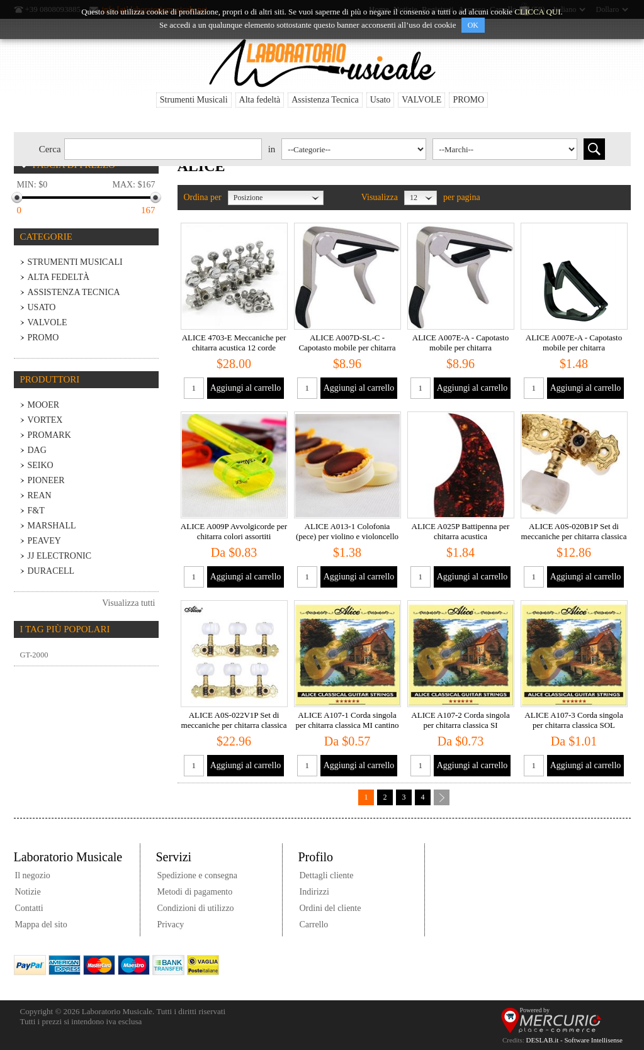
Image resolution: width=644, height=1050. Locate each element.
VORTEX (45, 420)
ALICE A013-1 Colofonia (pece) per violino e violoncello (347, 531)
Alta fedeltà (260, 99)
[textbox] (163, 149)
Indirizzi (314, 891)
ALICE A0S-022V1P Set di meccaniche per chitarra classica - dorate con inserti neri (234, 725)
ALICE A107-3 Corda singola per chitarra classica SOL (573, 720)
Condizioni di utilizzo (195, 908)
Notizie (28, 891)
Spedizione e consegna (197, 875)
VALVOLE (421, 99)
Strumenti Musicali (194, 99)
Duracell (51, 571)
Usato (380, 99)
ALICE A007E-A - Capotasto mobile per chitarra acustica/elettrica (460, 347)
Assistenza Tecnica (324, 99)
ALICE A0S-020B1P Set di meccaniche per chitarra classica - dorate (574, 536)
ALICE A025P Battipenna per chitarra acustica (461, 531)
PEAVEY (44, 540)
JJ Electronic (60, 556)
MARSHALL (52, 525)
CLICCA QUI (537, 11)
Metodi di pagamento (195, 891)
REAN (40, 495)
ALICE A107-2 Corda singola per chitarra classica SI (460, 720)
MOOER (44, 405)
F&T (36, 510)
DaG (37, 450)
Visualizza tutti (128, 603)
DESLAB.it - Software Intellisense (574, 1040)
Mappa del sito (41, 924)
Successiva (441, 797)
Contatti (29, 908)
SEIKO (41, 465)
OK (473, 25)
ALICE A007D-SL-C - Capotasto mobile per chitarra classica (346, 347)
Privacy (170, 924)
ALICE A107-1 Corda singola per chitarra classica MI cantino (347, 720)
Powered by (535, 1010)
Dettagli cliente (327, 875)
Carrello (314, 924)
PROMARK (49, 435)
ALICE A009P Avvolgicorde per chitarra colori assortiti (234, 531)
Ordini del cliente (330, 908)
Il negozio (32, 875)
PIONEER (46, 480)
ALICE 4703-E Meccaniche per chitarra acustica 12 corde (234, 342)
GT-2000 (34, 655)
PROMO (468, 99)
